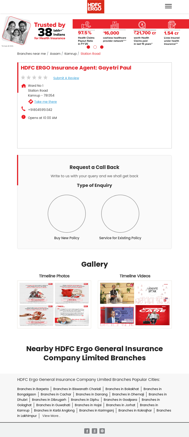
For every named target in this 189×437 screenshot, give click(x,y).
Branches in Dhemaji (128, 394)
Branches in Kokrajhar (135, 410)
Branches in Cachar (56, 394)
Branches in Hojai (88, 405)
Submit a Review (66, 78)
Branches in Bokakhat (122, 389)
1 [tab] (88, 46)
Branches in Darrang (91, 394)
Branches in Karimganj (96, 410)
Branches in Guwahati (53, 405)
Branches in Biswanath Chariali (77, 389)
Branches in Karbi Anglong (54, 410)
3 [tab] (101, 46)
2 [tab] (94, 46)
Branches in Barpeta (33, 389)
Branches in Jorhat (120, 405)
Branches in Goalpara (120, 399)
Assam (55, 54)
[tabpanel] (94, 31)
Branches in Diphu (85, 399)
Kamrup (70, 54)
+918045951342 (40, 110)
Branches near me (31, 54)
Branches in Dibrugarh (49, 399)
